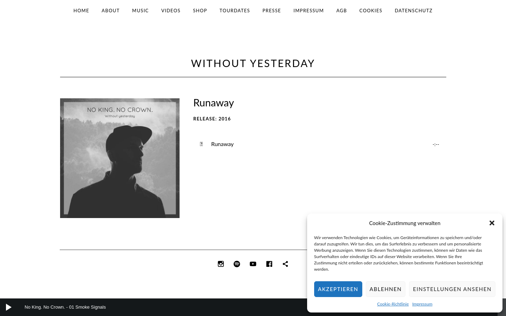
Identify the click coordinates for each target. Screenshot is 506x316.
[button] (491, 222)
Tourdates (235, 10)
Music (140, 10)
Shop (200, 10)
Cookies (370, 10)
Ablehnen (386, 289)
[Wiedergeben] (8, 307)
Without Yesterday (253, 63)
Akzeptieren (338, 289)
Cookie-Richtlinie (393, 304)
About (110, 10)
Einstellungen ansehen (452, 289)
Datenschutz (414, 10)
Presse (271, 10)
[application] (253, 307)
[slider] (250, 307)
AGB (341, 10)
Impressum (422, 304)
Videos (171, 10)
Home (81, 10)
